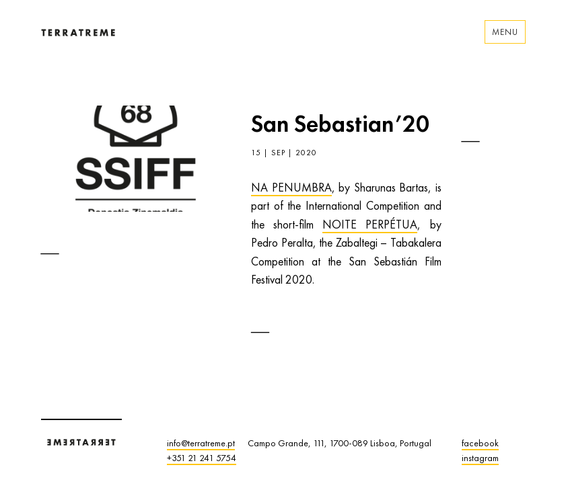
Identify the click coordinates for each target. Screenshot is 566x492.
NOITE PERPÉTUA (369, 224)
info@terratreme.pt (201, 443)
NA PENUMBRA (291, 187)
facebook (480, 443)
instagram (480, 458)
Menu (505, 32)
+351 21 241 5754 (201, 458)
